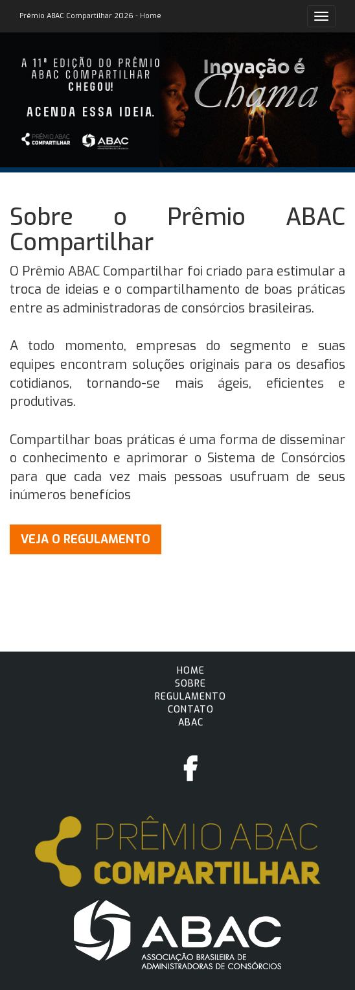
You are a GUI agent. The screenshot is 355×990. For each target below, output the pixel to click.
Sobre (190, 684)
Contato (191, 709)
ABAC (190, 722)
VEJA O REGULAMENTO (85, 539)
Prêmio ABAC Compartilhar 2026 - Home (90, 16)
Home (191, 671)
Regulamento (190, 696)
